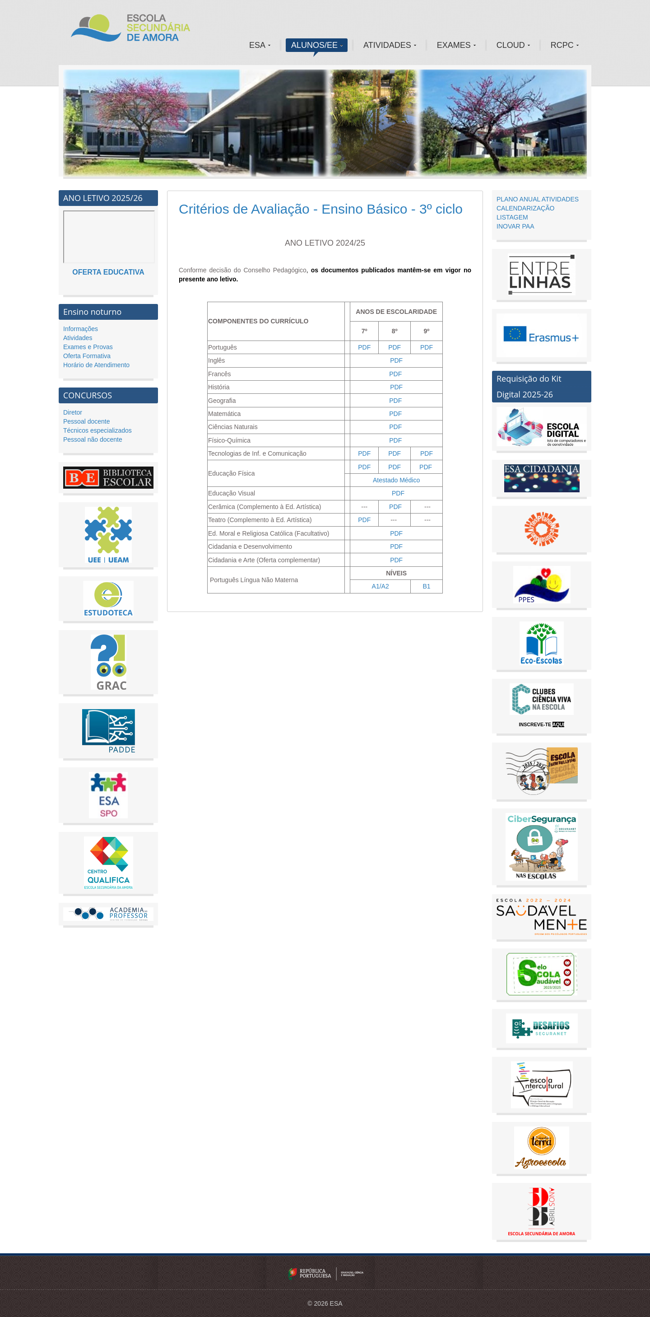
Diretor (72, 412)
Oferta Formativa (87, 356)
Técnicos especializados (97, 430)
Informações (80, 328)
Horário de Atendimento (96, 365)
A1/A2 (380, 586)
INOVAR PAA (515, 226)
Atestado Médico (396, 480)
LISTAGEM (512, 217)
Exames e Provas (88, 346)
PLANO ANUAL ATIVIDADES (538, 199)
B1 (426, 586)
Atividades (78, 337)
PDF (364, 347)
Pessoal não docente (92, 439)
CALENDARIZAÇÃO (525, 208)
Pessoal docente (86, 421)
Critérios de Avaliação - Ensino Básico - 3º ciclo (321, 208)
